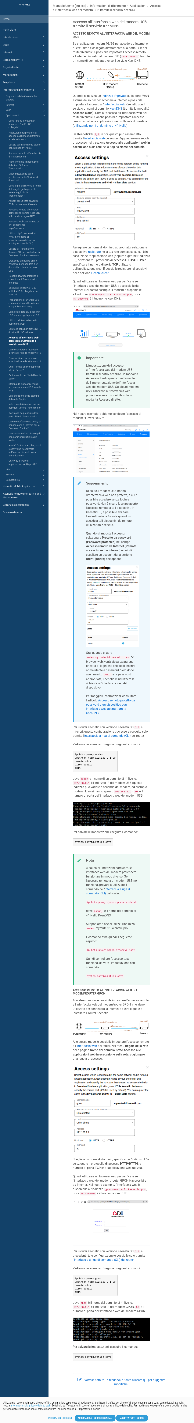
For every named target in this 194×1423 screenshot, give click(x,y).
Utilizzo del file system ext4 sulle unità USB (23, 322)
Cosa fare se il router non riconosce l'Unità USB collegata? (22, 124)
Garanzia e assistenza (24, 505)
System (26, 475)
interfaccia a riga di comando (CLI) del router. (104, 1260)
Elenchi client (100, 273)
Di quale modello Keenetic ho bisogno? (21, 98)
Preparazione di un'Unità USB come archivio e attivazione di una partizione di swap (24, 303)
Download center (13, 512)
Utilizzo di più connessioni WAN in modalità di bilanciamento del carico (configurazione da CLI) (22, 238)
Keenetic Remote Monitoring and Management (24, 495)
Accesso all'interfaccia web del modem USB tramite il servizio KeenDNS (23, 341)
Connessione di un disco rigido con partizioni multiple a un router (25, 437)
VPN (26, 470)
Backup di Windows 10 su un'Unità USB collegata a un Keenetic (23, 291)
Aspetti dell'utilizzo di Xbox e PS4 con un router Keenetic (23, 202)
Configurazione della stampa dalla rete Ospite (24, 397)
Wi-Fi (26, 110)
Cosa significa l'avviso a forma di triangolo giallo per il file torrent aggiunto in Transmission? (25, 190)
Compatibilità (26, 480)
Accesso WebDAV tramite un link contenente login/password (24, 225)
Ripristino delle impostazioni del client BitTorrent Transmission (23, 165)
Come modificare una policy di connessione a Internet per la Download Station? (25, 425)
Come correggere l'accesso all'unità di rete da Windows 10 (25, 351)
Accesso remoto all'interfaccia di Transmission (25, 155)
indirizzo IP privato (114, 96)
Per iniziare (9, 29)
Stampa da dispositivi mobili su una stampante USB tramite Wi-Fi (25, 387)
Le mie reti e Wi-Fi (24, 60)
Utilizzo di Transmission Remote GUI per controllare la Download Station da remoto (24, 252)
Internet (24, 52)
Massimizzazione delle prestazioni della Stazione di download (23, 177)
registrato (94, 252)
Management (24, 75)
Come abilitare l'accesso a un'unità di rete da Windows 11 (25, 360)
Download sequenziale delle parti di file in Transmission (23, 415)
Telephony (24, 82)
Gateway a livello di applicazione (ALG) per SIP (23, 462)
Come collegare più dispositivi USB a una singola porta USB (24, 313)
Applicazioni (26, 116)
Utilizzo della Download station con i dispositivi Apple (25, 146)
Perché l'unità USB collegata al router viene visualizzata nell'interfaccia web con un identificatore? (25, 450)
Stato (24, 45)
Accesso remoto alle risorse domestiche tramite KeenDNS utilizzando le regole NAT (24, 213)
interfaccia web (115, 104)
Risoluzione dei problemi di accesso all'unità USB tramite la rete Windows (24, 136)
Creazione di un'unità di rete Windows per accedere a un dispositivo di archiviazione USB (23, 265)
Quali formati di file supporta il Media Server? (24, 368)
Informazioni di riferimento (24, 90)
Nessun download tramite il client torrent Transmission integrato (23, 279)
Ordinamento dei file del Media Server (25, 377)
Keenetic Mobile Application (24, 486)
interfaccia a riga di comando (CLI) (107, 736)
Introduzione (24, 37)
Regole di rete (24, 67)
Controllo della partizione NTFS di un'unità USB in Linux (25, 330)
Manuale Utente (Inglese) (69, 6)
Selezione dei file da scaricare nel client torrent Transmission (25, 406)
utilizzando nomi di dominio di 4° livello (100, 125)
